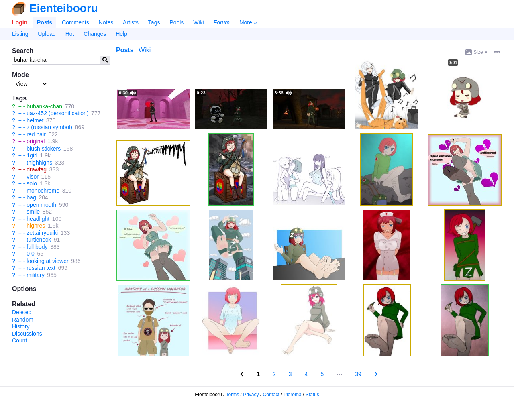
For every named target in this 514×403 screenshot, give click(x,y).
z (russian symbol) (49, 127)
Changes (95, 34)
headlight (38, 219)
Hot (69, 34)
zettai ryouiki (42, 233)
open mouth (41, 205)
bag (31, 197)
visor (33, 176)
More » (248, 22)
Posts (44, 22)
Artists (131, 22)
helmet (35, 120)
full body (37, 247)
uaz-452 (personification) (57, 113)
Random (22, 319)
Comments (75, 22)
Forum (222, 22)
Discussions (27, 333)
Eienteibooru (63, 8)
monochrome (43, 190)
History (21, 326)
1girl (32, 155)
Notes (106, 22)
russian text (41, 268)
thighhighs (39, 162)
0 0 (30, 253)
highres (36, 225)
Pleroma (293, 394)
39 (358, 374)
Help (121, 34)
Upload (46, 34)
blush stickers (44, 148)
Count (19, 340)
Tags (154, 22)
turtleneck (39, 239)
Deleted (21, 312)
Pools (176, 22)
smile (33, 211)
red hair (36, 134)
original (36, 141)
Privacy (251, 394)
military (35, 275)
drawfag (37, 169)
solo (32, 183)
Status (312, 394)
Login (19, 22)
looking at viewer (47, 261)
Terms (232, 394)
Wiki (198, 22)
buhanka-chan (44, 106)
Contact (271, 394)
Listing (20, 34)
